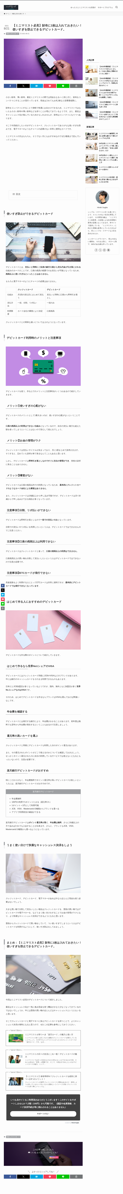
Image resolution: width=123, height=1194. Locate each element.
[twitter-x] (105, 1)
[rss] (117, 1)
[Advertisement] (43, 166)
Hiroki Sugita (75, 1122)
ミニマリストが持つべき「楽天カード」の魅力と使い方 (49, 1034)
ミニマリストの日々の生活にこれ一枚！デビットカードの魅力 (51, 1055)
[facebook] (102, 1)
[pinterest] (111, 1)
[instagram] (108, 1)
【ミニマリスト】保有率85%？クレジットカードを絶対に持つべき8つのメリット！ (51, 1077)
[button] (10, 86)
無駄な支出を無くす (12, 33)
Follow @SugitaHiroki (38, 1158)
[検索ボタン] (116, 7)
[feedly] (114, 1)
